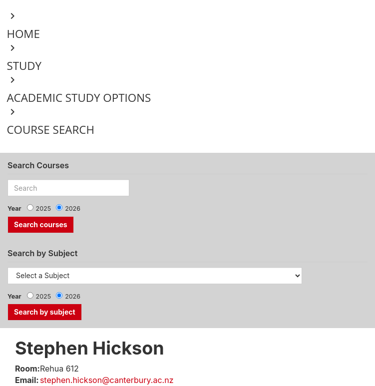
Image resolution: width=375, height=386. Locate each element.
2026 (72, 208)
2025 (43, 208)
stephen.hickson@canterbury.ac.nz (107, 380)
